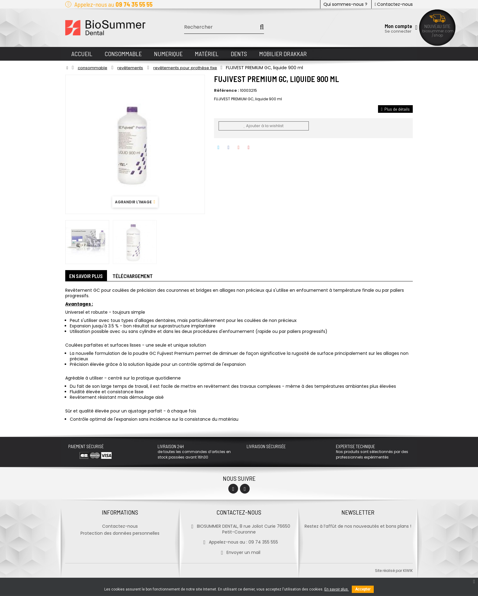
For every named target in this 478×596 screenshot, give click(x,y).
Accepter (362, 589)
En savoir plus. (336, 589)
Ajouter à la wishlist (263, 126)
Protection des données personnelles (119, 534)
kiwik (408, 571)
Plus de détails (395, 109)
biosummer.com (438, 31)
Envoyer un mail (238, 554)
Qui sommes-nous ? (345, 4)
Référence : (226, 90)
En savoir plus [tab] (88, 276)
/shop (437, 35)
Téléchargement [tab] (137, 276)
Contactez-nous (394, 4)
